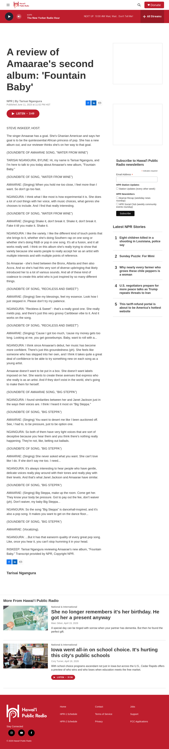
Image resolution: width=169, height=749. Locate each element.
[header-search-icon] (139, 4)
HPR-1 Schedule (68, 714)
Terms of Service (103, 714)
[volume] (19, 16)
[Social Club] (137, 124)
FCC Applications (139, 721)
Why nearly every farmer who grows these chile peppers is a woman (140, 271)
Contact (99, 707)
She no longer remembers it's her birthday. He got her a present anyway (105, 614)
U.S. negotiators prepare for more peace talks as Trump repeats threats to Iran (139, 289)
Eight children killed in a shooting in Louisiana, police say (139, 241)
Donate (156, 5)
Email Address (124, 174)
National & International (64, 607)
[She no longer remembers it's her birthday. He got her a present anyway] (25, 618)
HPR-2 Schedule (68, 721)
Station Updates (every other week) (136, 188)
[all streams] (152, 16)
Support (134, 714)
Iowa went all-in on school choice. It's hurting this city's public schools (104, 652)
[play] (9, 16)
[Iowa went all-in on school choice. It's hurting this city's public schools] (25, 656)
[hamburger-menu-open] (8, 5)
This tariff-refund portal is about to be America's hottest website (140, 307)
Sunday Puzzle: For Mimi (136, 256)
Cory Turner (57, 661)
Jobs (132, 707)
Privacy (99, 721)
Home (63, 707)
